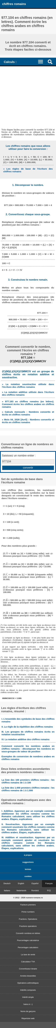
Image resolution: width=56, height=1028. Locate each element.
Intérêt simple (28, 997)
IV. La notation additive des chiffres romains (25, 739)
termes (28, 869)
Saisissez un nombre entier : (19, 455)
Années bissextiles (28, 976)
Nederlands (21, 890)
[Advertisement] (28, 96)
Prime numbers (28, 912)
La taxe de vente (28, 954)
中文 (49, 890)
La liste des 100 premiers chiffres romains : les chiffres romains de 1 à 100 (28, 781)
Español (35, 883)
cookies (28, 876)
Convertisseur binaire (28, 969)
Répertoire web (28, 1018)
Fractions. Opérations (28, 919)
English (21, 883)
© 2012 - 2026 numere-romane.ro (28, 897)
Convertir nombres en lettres (28, 933)
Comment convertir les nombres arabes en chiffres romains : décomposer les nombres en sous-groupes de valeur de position (28, 749)
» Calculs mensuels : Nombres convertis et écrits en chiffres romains (28, 413)
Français (49, 883)
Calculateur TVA (28, 962)
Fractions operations (28, 926)
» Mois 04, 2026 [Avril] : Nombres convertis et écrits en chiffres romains (28, 421)
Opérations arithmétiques (28, 983)
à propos (28, 855)
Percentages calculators (28, 947)
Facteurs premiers (28, 905)
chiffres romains (14, 4)
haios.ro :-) (28, 1004)
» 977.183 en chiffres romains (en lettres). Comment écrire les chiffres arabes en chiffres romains (28, 404)
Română (35, 890)
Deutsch (6, 883)
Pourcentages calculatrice (28, 940)
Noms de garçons (27, 1011)
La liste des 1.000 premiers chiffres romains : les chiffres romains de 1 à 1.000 (28, 789)
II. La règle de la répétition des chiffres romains (27, 726)
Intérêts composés (28, 990)
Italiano (7, 890)
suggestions (28, 862)
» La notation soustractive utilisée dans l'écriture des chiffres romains (28, 385)
